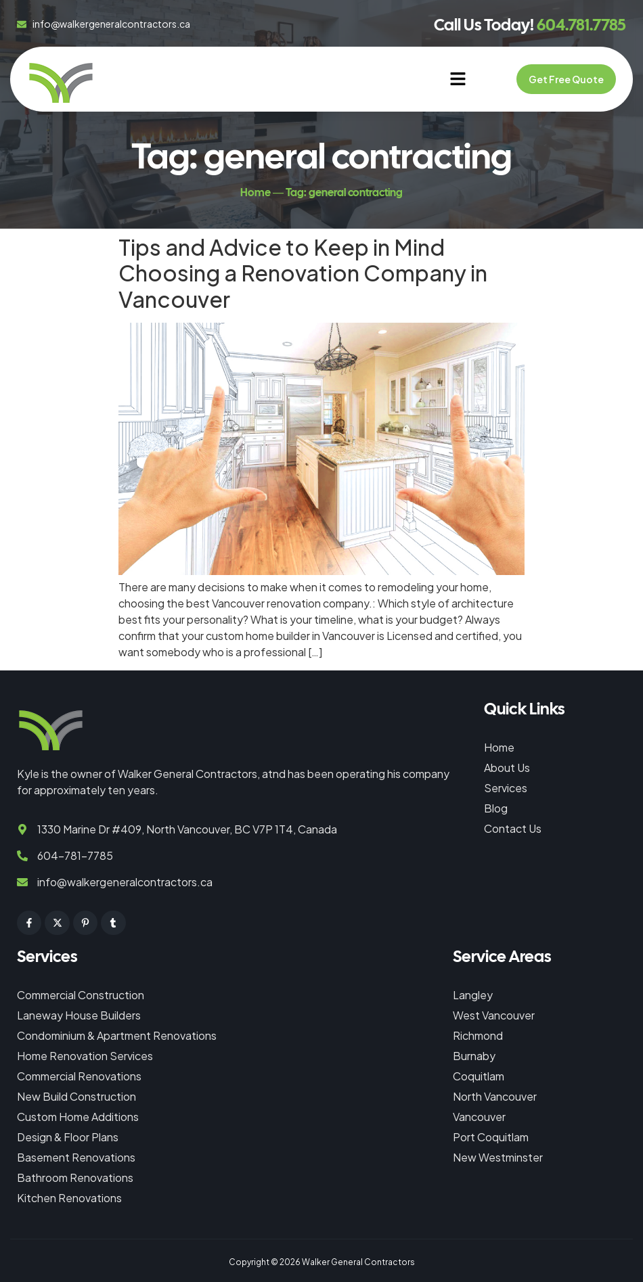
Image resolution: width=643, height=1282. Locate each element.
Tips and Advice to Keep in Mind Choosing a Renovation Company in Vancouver (302, 273)
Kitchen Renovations (69, 1198)
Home (499, 747)
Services (505, 788)
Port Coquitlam (491, 1137)
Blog (496, 808)
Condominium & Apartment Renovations (117, 1035)
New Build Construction (76, 1096)
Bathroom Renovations (75, 1177)
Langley (473, 995)
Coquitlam (478, 1076)
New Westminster (498, 1157)
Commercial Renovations (79, 1076)
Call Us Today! (530, 24)
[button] (457, 79)
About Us (507, 767)
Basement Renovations (76, 1157)
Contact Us (512, 828)
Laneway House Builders (79, 1015)
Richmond (478, 1035)
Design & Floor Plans (67, 1137)
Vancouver (479, 1116)
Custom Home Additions (78, 1116)
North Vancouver (495, 1096)
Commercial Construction (80, 995)
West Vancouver (494, 1015)
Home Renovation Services (85, 1056)
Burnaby (474, 1056)
